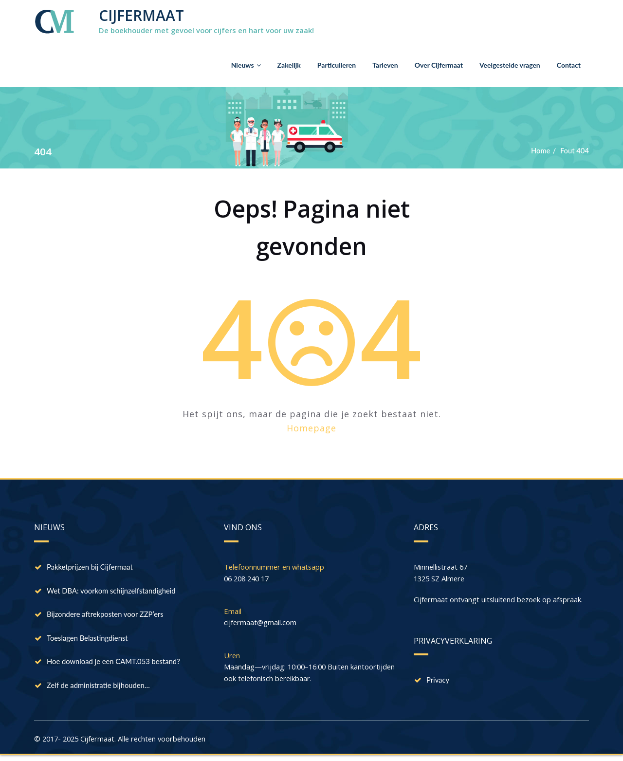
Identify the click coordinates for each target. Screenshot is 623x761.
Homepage (311, 428)
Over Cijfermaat (439, 65)
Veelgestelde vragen (509, 65)
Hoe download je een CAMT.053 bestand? (114, 664)
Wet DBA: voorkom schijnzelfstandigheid (112, 591)
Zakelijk (289, 65)
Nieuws (246, 65)
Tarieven (385, 65)
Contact (569, 65)
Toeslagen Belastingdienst (88, 640)
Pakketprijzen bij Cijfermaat (90, 567)
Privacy (438, 681)
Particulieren (336, 65)
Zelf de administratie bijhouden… (99, 689)
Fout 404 (574, 150)
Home (540, 150)
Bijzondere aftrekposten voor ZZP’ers (106, 616)
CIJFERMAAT (141, 15)
